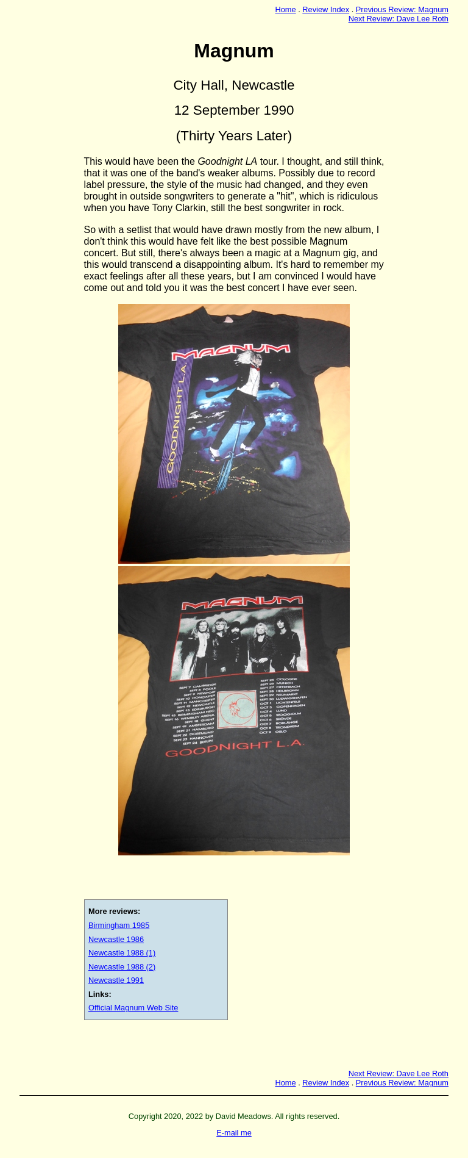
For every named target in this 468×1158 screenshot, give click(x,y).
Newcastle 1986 (116, 939)
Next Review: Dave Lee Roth (398, 18)
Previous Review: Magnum (402, 9)
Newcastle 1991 (116, 980)
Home (285, 9)
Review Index (325, 9)
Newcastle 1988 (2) (121, 966)
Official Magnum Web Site (133, 1007)
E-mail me (234, 1132)
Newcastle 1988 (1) (121, 952)
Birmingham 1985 (118, 925)
